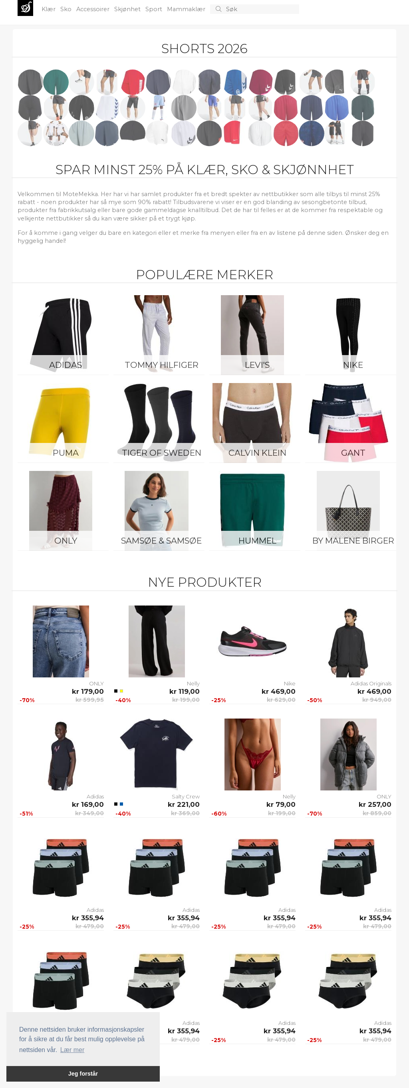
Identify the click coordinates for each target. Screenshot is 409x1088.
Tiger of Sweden (161, 453)
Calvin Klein (257, 453)
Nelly (193, 683)
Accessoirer (93, 9)
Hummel (257, 541)
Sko (66, 9)
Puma (66, 453)
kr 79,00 (281, 804)
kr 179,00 (88, 691)
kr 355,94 (88, 918)
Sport (154, 9)
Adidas (65, 365)
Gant (353, 453)
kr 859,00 (377, 813)
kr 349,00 (89, 813)
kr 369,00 (185, 813)
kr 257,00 (375, 804)
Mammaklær (187, 9)
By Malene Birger (353, 541)
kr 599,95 (89, 700)
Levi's (257, 365)
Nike (353, 365)
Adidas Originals (371, 683)
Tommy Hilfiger (162, 365)
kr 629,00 (281, 700)
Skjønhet (128, 9)
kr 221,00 (184, 804)
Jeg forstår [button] (83, 1073)
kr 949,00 (376, 700)
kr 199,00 (186, 700)
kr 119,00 (184, 691)
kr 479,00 (89, 926)
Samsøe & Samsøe (161, 541)
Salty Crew (186, 796)
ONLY (65, 541)
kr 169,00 (88, 804)
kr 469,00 (279, 691)
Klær (49, 9)
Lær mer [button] (72, 1049)
